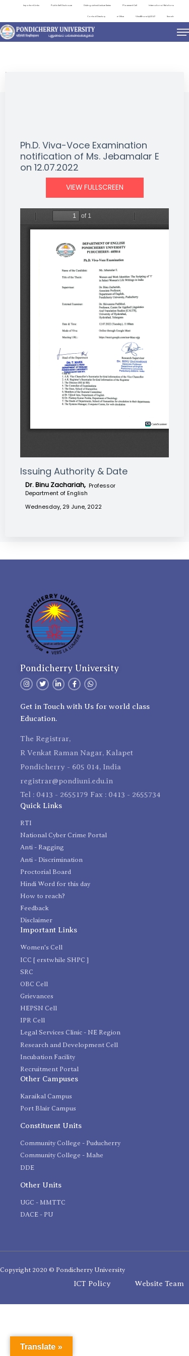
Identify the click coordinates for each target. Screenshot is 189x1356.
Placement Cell (129, 5)
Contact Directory (96, 16)
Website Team (159, 1284)
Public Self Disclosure (61, 5)
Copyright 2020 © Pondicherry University (62, 1269)
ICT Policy (92, 1284)
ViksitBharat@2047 (145, 16)
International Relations (161, 5)
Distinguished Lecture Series (97, 5)
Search (170, 16)
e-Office (120, 16)
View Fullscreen (94, 187)
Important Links (31, 5)
